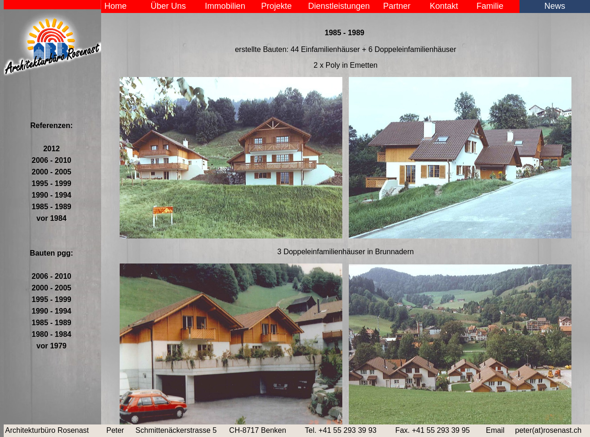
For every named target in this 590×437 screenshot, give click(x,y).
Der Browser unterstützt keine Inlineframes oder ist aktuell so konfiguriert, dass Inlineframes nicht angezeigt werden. (345, 220)
